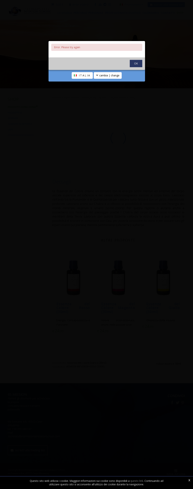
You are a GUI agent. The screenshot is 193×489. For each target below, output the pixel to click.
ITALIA (82, 83)
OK (136, 71)
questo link (136, 481)
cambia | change (107, 83)
